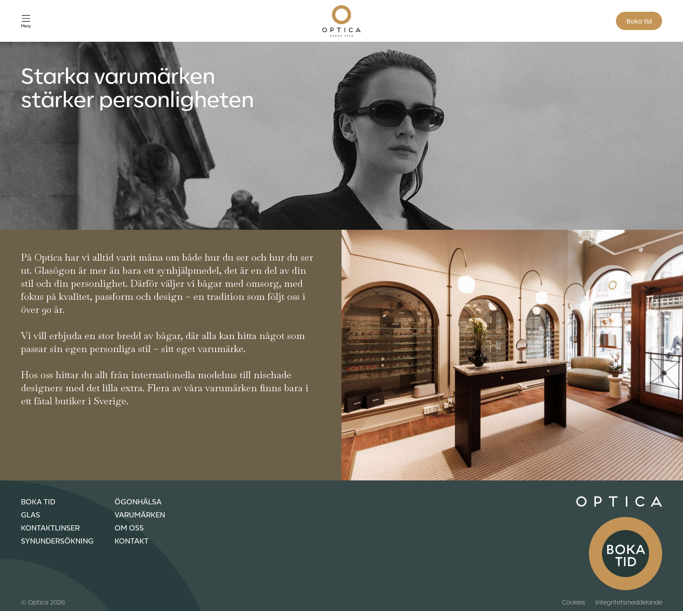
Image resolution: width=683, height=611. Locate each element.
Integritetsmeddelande (628, 602)
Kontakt (132, 540)
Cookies (573, 602)
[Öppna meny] (25, 21)
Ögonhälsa (138, 501)
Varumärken (140, 514)
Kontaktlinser (50, 527)
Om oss (129, 527)
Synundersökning (57, 540)
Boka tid (639, 21)
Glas (30, 514)
